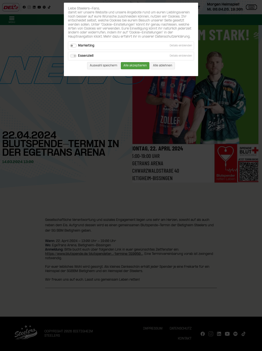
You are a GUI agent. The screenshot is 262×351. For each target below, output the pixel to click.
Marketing (86, 45)
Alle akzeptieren (135, 65)
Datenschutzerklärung (172, 36)
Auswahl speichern (103, 65)
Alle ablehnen (162, 65)
